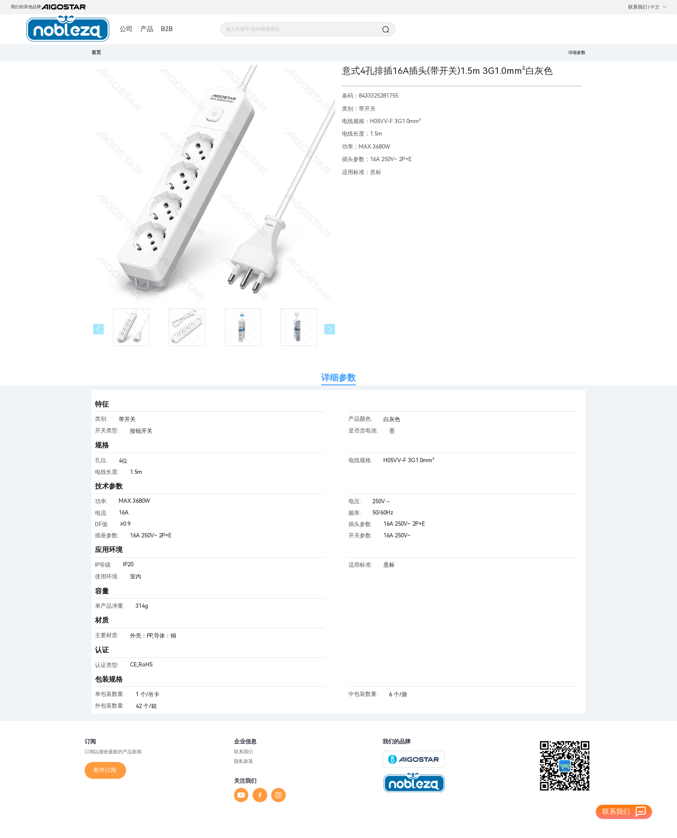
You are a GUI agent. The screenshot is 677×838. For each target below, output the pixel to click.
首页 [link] (96, 52)
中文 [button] (658, 7)
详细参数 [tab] (338, 378)
